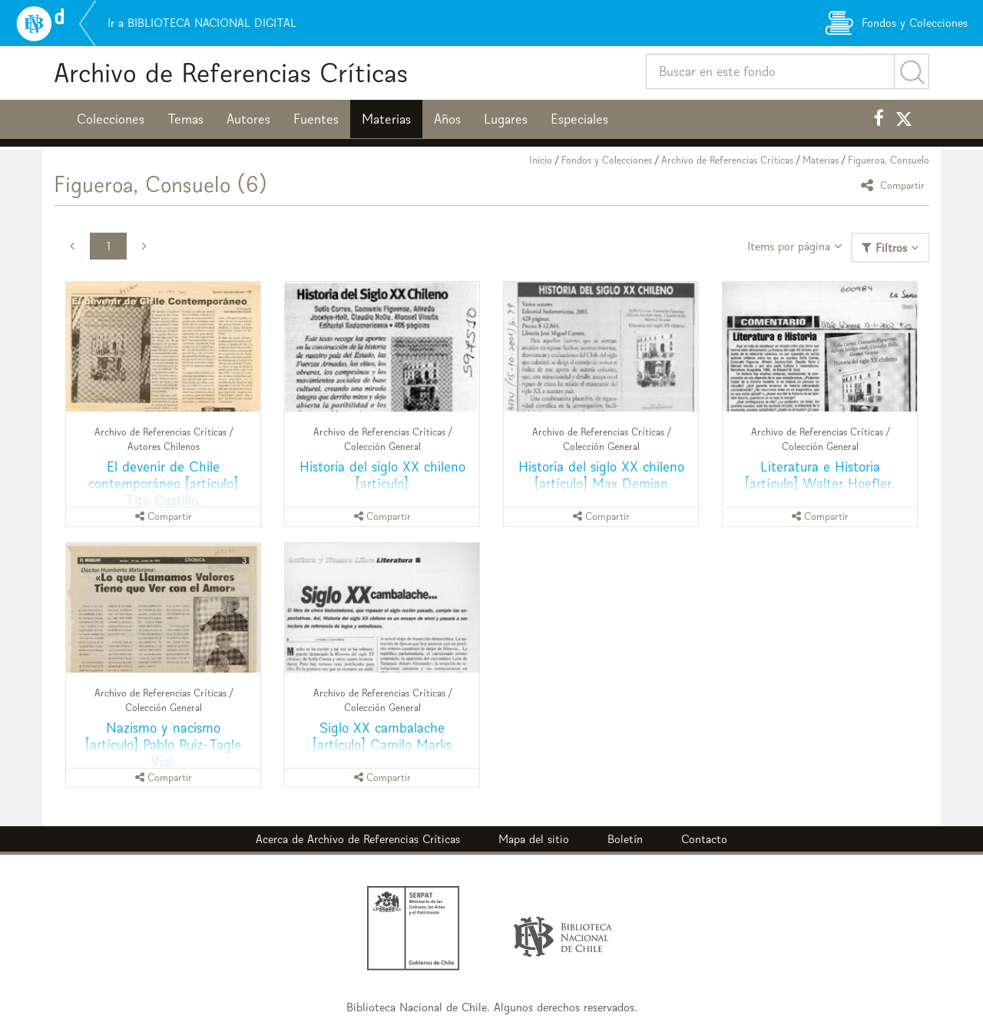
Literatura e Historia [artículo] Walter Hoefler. (820, 475)
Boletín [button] (625, 839)
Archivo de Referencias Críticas (231, 72)
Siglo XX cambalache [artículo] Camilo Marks (382, 736)
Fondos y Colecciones (606, 160)
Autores (248, 119)
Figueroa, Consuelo (888, 160)
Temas (185, 119)
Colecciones (110, 119)
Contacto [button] (704, 839)
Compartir (895, 184)
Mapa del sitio (533, 839)
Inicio (540, 160)
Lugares (506, 119)
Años (447, 119)
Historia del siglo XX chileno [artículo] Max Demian (601, 475)
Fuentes (316, 119)
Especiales (579, 119)
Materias (386, 119)
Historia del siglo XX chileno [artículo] (382, 475)
